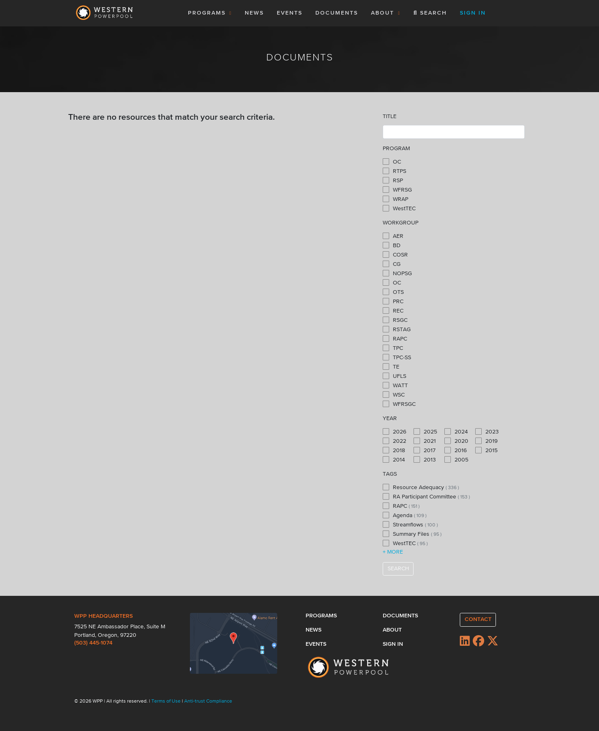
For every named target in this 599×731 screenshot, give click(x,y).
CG (392, 264)
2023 (487, 431)
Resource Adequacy (421, 487)
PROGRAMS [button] (210, 13)
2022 (394, 441)
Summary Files (412, 533)
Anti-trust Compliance (208, 701)
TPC (393, 348)
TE (391, 366)
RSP (393, 180)
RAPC (395, 338)
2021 (425, 441)
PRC (393, 301)
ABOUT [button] (386, 13)
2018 (394, 450)
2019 (486, 441)
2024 (456, 431)
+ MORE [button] (393, 552)
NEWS (254, 13)
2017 (424, 450)
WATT (395, 385)
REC (393, 310)
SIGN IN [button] (473, 13)
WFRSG (397, 189)
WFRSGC (399, 404)
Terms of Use (166, 701)
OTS (393, 292)
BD (392, 245)
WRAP (395, 199)
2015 (486, 450)
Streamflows (410, 524)
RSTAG (397, 329)
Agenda (405, 515)
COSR (395, 254)
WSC (394, 394)
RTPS (394, 171)
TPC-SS (397, 357)
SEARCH (398, 568)
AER (393, 236)
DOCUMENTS (336, 13)
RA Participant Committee (426, 496)
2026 (394, 431)
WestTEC (399, 208)
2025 (425, 431)
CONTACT (478, 619)
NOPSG (397, 273)
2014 (394, 459)
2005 (456, 459)
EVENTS (291, 12)
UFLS (394, 376)
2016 (455, 450)
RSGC (395, 320)
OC (392, 161)
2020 (456, 441)
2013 (425, 459)
